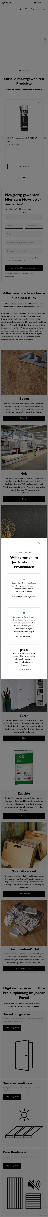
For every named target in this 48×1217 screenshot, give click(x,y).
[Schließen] (39, 543)
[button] (24, 589)
